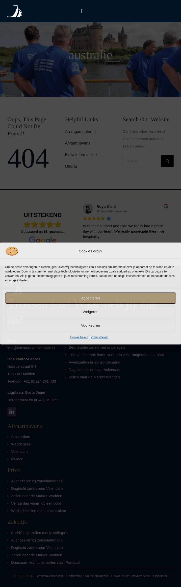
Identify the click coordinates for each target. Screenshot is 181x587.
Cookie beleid (79, 337)
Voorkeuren (90, 325)
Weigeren (91, 312)
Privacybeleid (99, 337)
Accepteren (90, 298)
